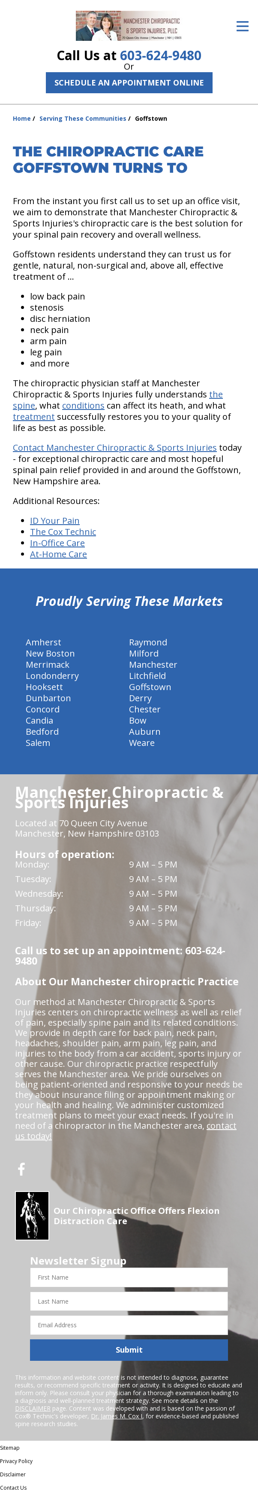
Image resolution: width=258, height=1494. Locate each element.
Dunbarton (48, 698)
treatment (34, 416)
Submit (129, 1349)
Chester (145, 709)
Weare (142, 743)
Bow (138, 720)
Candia (39, 720)
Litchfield (147, 675)
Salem (38, 743)
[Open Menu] (242, 26)
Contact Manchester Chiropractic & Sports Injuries (115, 447)
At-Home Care (58, 554)
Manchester (153, 664)
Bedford (42, 731)
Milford (144, 653)
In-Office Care (57, 543)
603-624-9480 (160, 55)
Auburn (145, 731)
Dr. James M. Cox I (116, 1416)
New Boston (50, 653)
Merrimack (47, 664)
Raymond (148, 642)
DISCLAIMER (33, 1408)
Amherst (43, 642)
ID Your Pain (55, 520)
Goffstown (150, 687)
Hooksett (44, 687)
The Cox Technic (63, 532)
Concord (43, 709)
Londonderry (52, 675)
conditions (83, 405)
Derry (140, 698)
